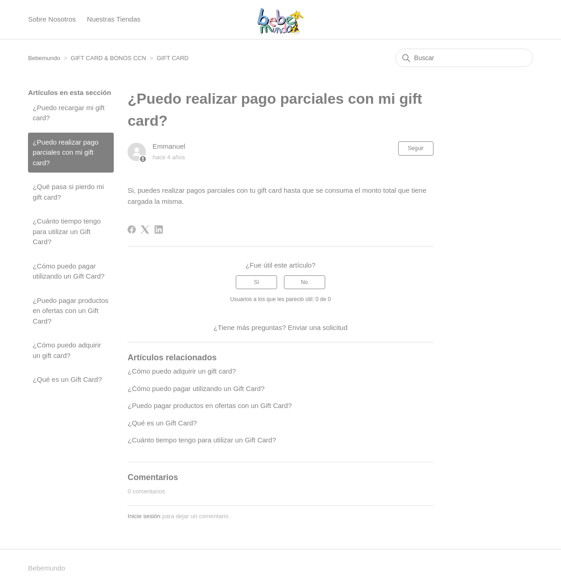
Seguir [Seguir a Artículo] (416, 148)
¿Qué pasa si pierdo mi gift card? (68, 192)
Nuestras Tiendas (114, 19)
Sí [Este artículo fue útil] (256, 282)
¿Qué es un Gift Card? (67, 379)
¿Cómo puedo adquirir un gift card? (67, 350)
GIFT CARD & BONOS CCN (108, 58)
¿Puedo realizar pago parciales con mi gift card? (65, 152)
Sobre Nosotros (52, 19)
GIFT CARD (172, 58)
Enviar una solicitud (317, 327)
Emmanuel (168, 146)
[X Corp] (145, 229)
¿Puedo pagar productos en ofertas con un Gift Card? (70, 310)
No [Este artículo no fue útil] (304, 282)
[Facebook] (132, 229)
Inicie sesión (144, 516)
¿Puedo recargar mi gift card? (69, 113)
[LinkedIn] (159, 229)
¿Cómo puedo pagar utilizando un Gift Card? (69, 271)
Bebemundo (45, 58)
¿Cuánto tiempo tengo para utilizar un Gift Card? (66, 231)
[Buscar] (464, 58)
